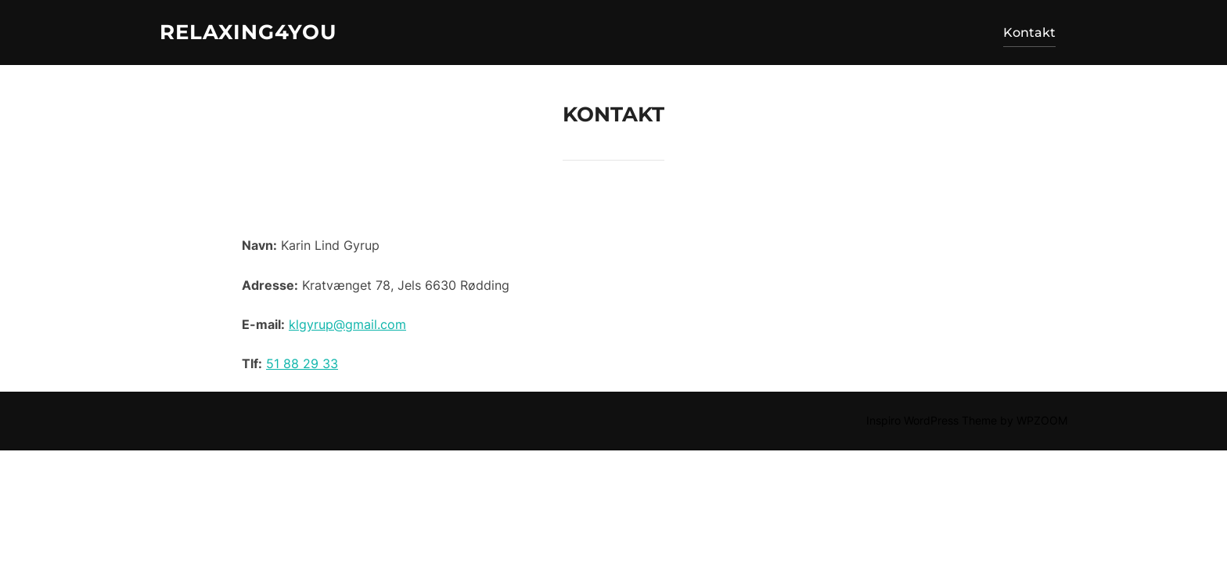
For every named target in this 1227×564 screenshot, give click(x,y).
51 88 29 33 (302, 363)
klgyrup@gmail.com (347, 324)
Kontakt (1029, 32)
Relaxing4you (248, 32)
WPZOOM (1042, 420)
